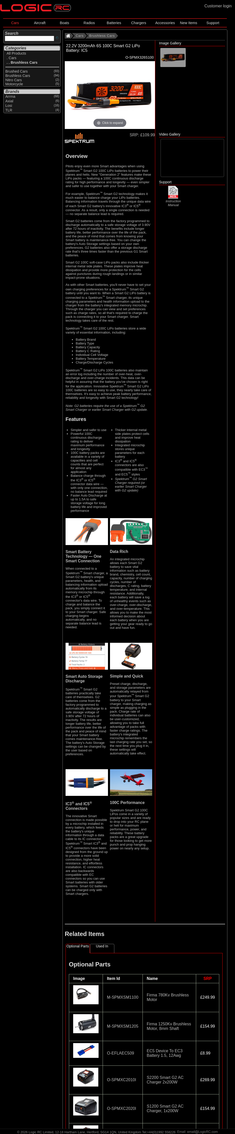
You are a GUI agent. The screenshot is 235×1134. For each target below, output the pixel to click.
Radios (89, 23)
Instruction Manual (173, 201)
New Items (188, 23)
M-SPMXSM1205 (122, 1026)
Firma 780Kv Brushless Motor (168, 997)
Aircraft (40, 23)
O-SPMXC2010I (121, 1080)
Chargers (138, 23)
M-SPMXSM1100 (122, 997)
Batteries (114, 23)
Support (213, 23)
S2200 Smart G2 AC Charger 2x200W (165, 1079)
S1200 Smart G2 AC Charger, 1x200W (165, 1108)
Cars (15, 23)
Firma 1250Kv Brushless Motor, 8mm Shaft (169, 1026)
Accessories (165, 23)
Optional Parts (78, 946)
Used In (102, 946)
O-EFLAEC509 (120, 1053)
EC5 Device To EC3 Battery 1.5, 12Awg (165, 1053)
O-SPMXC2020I (121, 1108)
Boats (64, 23)
